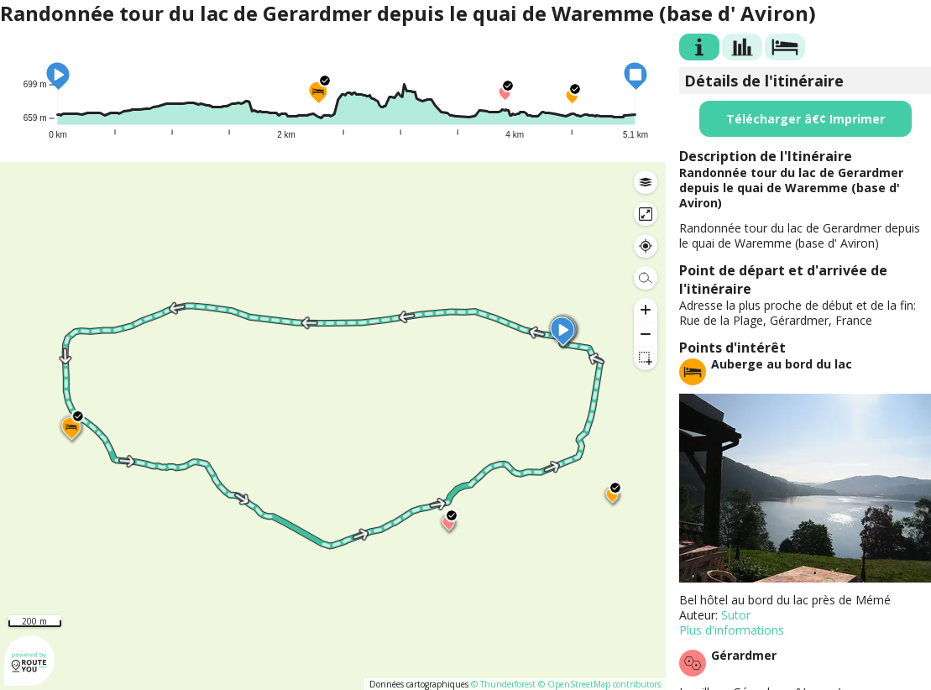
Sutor (736, 615)
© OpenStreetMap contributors (599, 684)
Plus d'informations (731, 630)
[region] (333, 426)
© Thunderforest (503, 684)
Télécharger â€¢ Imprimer (805, 119)
